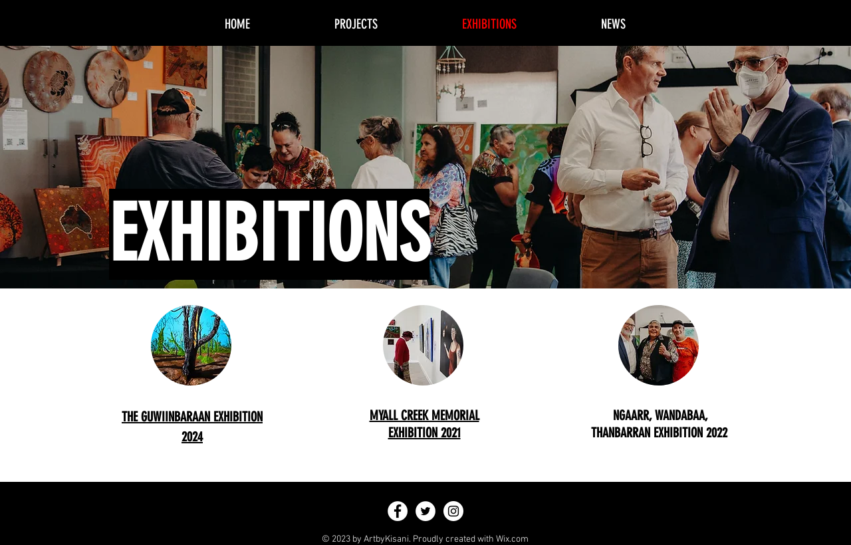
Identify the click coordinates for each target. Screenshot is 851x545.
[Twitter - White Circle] (425, 511)
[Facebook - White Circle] (398, 511)
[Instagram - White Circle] (453, 511)
